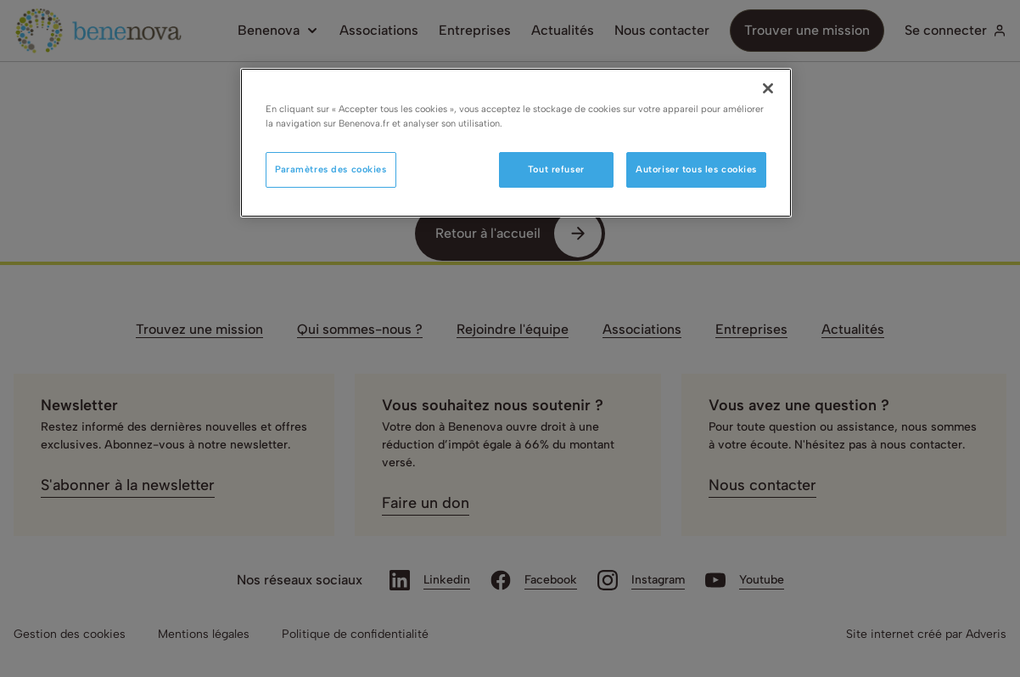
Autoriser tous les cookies (696, 169)
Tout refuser (556, 169)
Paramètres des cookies (331, 169)
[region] (516, 142)
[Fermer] (768, 88)
